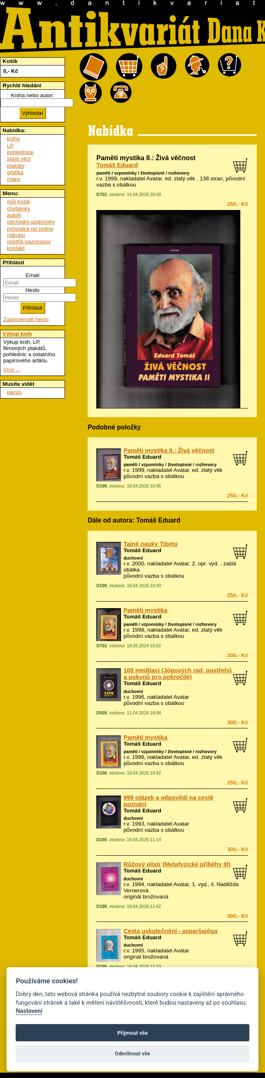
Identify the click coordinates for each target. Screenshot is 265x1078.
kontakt (16, 248)
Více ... (11, 369)
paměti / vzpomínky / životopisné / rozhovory (142, 172)
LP (10, 145)
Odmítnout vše (132, 1053)
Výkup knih (17, 334)
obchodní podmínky (31, 222)
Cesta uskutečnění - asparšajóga (170, 931)
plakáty (15, 166)
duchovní (133, 557)
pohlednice (20, 152)
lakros (14, 392)
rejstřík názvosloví (29, 241)
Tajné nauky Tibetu (150, 544)
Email (32, 275)
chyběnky (18, 208)
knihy (13, 138)
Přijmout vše (132, 1033)
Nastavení (29, 1011)
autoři (14, 215)
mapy (14, 179)
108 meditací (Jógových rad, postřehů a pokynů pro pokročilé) (177, 673)
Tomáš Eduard (117, 165)
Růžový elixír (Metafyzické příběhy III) (176, 864)
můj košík (18, 201)
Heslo (33, 290)
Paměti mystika (145, 610)
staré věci (18, 159)
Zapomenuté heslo (26, 319)
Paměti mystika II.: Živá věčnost (168, 450)
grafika (15, 172)
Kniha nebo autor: (32, 95)
